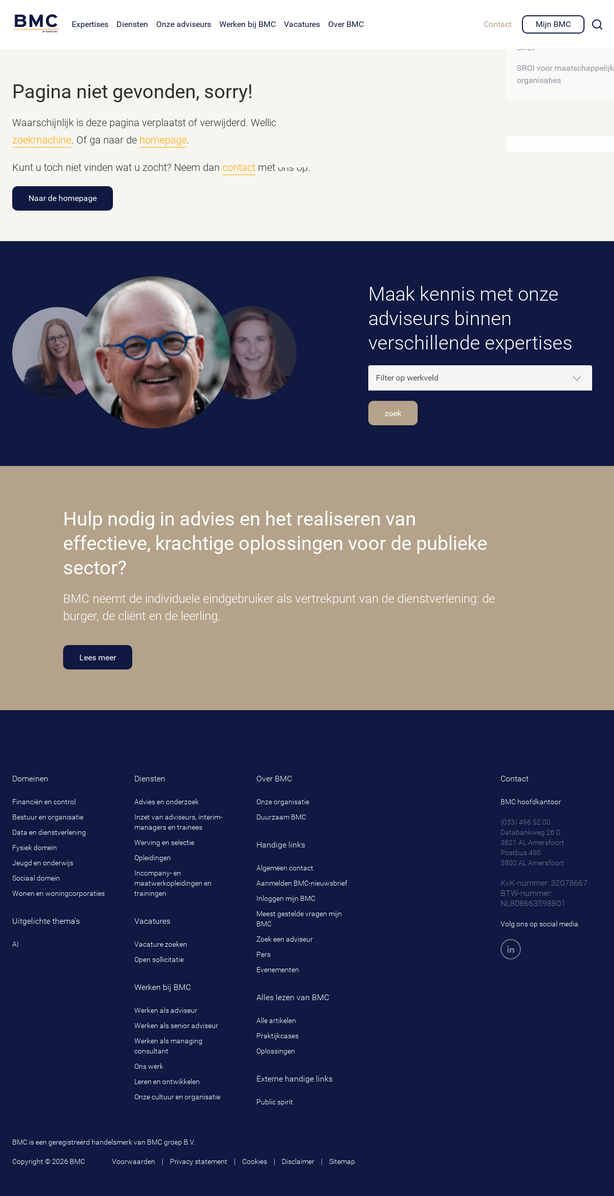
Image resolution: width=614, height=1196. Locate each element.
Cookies (254, 1161)
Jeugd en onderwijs (42, 863)
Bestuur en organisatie (47, 817)
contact (238, 167)
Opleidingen (152, 858)
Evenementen (277, 970)
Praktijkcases (277, 1036)
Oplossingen (275, 1051)
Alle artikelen (276, 1020)
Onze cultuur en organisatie (177, 1097)
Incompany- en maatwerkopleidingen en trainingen (173, 883)
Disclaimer (298, 1161)
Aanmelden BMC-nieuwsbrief (301, 883)
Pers (263, 954)
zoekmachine (41, 140)
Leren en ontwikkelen (167, 1081)
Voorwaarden (133, 1161)
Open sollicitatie (159, 959)
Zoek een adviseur (284, 939)
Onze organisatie (282, 802)
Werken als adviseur (165, 1010)
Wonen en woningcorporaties (58, 893)
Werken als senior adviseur (176, 1026)
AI (15, 944)
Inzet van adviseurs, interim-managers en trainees (178, 822)
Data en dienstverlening (49, 832)
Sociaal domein (36, 878)
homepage (163, 140)
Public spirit (274, 1102)
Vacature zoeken (160, 944)
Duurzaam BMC (281, 817)
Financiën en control (44, 802)
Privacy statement (198, 1161)
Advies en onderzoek (166, 802)
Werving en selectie (164, 842)
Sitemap (342, 1161)
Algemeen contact (284, 868)
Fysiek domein (34, 847)
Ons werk (148, 1066)
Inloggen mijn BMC (285, 898)
